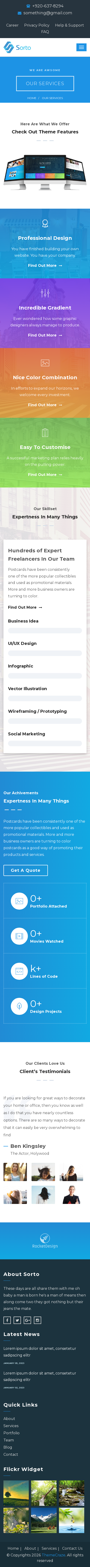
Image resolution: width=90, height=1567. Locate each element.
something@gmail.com (47, 12)
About (9, 1419)
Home (31, 98)
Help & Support (69, 25)
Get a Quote (26, 870)
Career (12, 25)
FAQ (45, 32)
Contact (10, 1454)
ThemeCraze (53, 1555)
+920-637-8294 (48, 6)
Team (8, 1440)
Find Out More (45, 265)
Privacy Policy (36, 25)
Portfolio (11, 1433)
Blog (7, 1447)
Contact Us (72, 1548)
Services (10, 1426)
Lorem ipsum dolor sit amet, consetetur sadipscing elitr (39, 1351)
